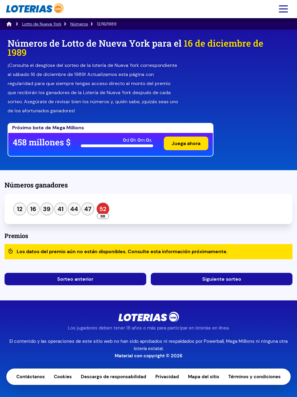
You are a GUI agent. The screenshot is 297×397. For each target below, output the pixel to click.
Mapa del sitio (203, 377)
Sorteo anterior (75, 279)
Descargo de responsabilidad (113, 377)
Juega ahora (186, 143)
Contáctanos (30, 377)
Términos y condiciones (254, 377)
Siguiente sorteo (221, 279)
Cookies (63, 377)
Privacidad (167, 377)
